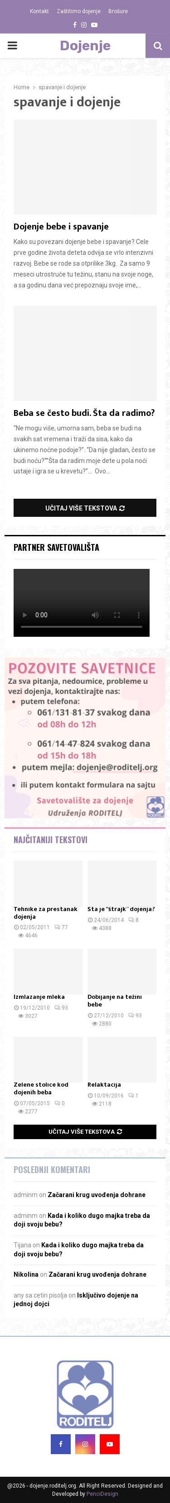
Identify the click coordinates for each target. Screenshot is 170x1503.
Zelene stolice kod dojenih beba (41, 1088)
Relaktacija (104, 1084)
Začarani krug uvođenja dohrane (97, 1194)
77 (61, 927)
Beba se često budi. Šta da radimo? (84, 413)
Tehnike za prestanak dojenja (46, 913)
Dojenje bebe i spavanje (61, 226)
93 (61, 1008)
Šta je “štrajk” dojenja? (121, 909)
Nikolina (26, 1274)
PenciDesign (102, 1494)
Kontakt (39, 11)
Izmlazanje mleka (39, 997)
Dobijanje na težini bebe (114, 1001)
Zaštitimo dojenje (79, 11)
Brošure (118, 11)
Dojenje (85, 46)
